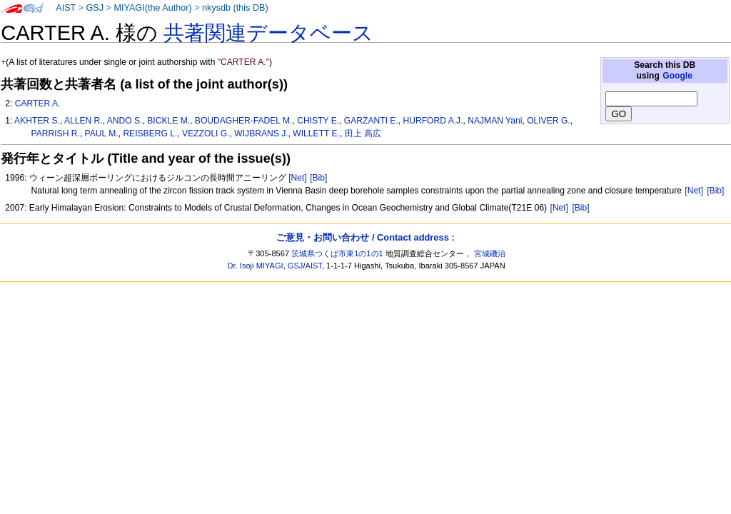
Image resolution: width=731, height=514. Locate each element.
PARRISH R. (55, 133)
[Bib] (318, 178)
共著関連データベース (268, 32)
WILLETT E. (316, 133)
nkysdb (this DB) (235, 8)
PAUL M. (102, 133)
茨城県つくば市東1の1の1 (337, 253)
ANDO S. (125, 121)
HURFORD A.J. (433, 121)
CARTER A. (38, 104)
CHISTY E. (318, 121)
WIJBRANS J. (261, 133)
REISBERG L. (150, 133)
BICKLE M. (168, 121)
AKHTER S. (37, 121)
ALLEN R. (83, 121)
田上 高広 (363, 133)
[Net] (297, 178)
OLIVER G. (548, 121)
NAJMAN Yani (495, 121)
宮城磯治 (489, 253)
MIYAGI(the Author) (152, 8)
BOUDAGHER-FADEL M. (244, 121)
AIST (66, 8)
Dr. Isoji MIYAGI (255, 265)
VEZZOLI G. (206, 133)
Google (677, 76)
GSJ (95, 8)
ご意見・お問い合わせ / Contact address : (365, 237)
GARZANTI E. (371, 121)
